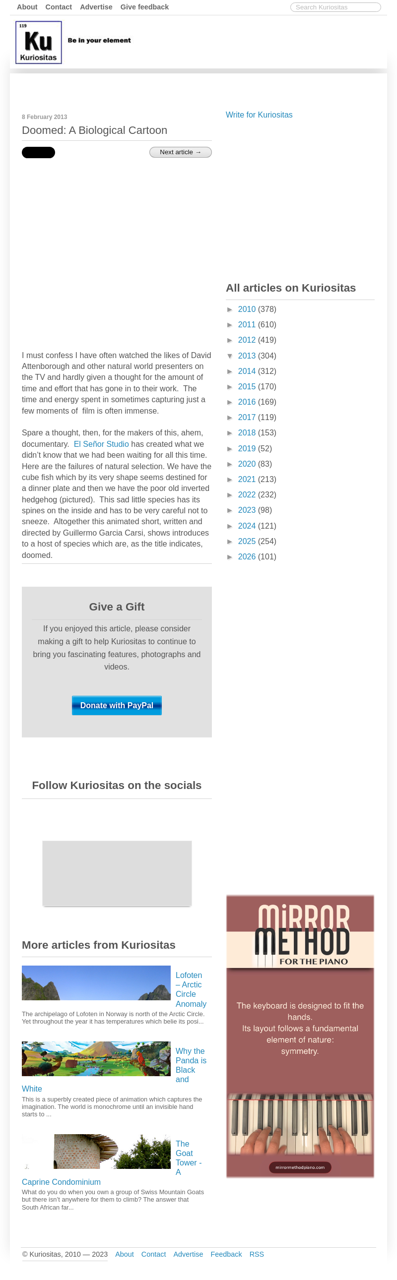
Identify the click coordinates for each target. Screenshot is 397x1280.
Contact (59, 7)
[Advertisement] (204, 85)
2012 (248, 340)
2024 (248, 526)
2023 (248, 510)
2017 (248, 417)
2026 (248, 556)
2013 (248, 356)
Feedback (226, 1254)
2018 (248, 432)
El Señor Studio (101, 444)
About (27, 7)
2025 (248, 541)
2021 (248, 479)
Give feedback (145, 7)
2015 (248, 386)
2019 (248, 448)
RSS (257, 1254)
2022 (248, 494)
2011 (248, 324)
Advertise (96, 7)
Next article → (180, 152)
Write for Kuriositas (259, 115)
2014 (248, 371)
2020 (248, 464)
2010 (248, 309)
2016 (248, 402)
